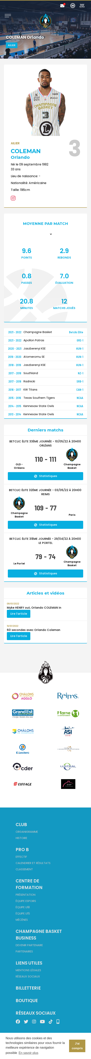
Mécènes (22, 920)
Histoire (21, 838)
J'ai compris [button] (77, 1046)
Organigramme (27, 832)
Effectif (21, 857)
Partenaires (24, 951)
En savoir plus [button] (28, 1053)
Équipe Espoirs (26, 901)
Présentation (25, 895)
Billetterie (28, 988)
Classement (24, 869)
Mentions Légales (28, 970)
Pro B (22, 849)
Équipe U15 (23, 913)
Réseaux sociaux (28, 976)
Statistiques (45, 476)
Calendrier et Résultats (33, 863)
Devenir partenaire (29, 945)
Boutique (27, 1000)
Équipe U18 (23, 907)
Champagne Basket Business (39, 934)
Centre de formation (29, 884)
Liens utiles (29, 963)
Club (21, 824)
